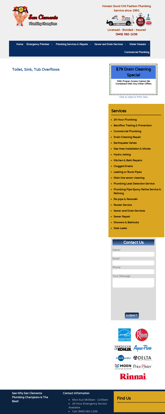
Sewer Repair (122, 216)
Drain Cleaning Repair (127, 137)
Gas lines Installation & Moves (132, 148)
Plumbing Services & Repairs (72, 44)
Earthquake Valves (125, 143)
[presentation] (133, 299)
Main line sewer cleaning (129, 177)
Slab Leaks (120, 228)
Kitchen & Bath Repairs (128, 160)
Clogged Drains (123, 166)
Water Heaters (137, 44)
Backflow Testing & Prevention (133, 125)
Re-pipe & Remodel (125, 199)
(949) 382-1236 (126, 34)
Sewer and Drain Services (108, 44)
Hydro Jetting (122, 154)
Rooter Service (123, 205)
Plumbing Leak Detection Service (134, 183)
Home (19, 44)
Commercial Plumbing (136, 52)
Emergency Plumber (37, 44)
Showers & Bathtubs (126, 222)
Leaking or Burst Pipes (128, 172)
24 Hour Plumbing (125, 119)
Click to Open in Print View (133, 96)
